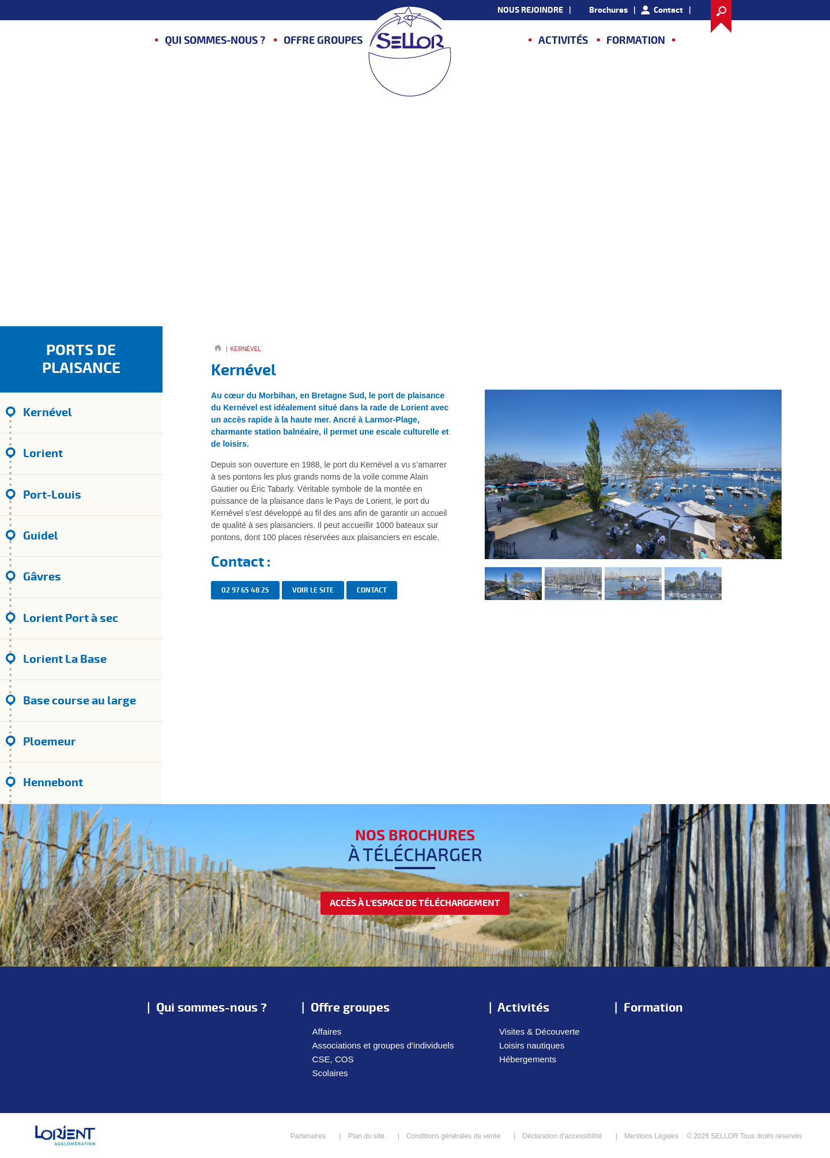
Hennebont (53, 782)
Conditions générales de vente (453, 1136)
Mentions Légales (651, 1136)
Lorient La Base (65, 659)
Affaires (327, 1031)
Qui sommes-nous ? (215, 40)
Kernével (47, 412)
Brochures (608, 10)
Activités (563, 40)
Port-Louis (52, 495)
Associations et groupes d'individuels (383, 1045)
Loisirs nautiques (531, 1045)
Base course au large (79, 700)
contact (372, 590)
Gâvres (42, 576)
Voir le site (313, 590)
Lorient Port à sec (70, 618)
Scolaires (330, 1073)
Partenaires (308, 1136)
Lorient (43, 453)
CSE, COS (333, 1059)
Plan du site (366, 1136)
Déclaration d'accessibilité (562, 1136)
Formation (635, 40)
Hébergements (527, 1059)
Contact (668, 10)
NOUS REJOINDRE (530, 10)
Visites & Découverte (539, 1031)
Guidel (40, 536)
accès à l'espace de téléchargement (415, 903)
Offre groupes (323, 40)
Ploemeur (49, 741)
